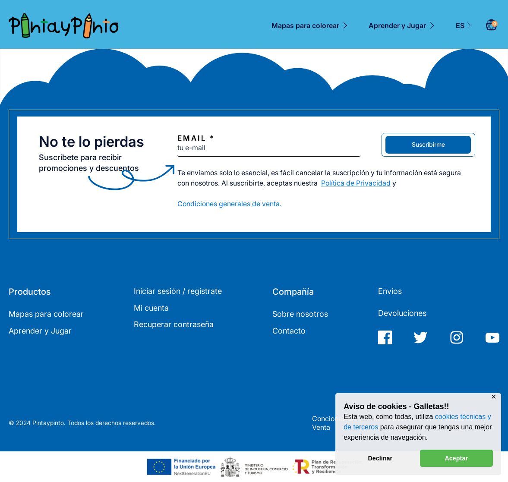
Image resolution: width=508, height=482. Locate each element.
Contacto (289, 330)
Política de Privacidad (356, 183)
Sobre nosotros (300, 313)
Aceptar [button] (456, 458)
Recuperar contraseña (174, 324)
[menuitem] (464, 26)
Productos (30, 292)
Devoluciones (402, 313)
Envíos (390, 291)
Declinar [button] (380, 458)
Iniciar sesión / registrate (178, 291)
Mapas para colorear (305, 25)
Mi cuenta (151, 307)
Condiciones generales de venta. (229, 203)
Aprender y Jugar (397, 25)
